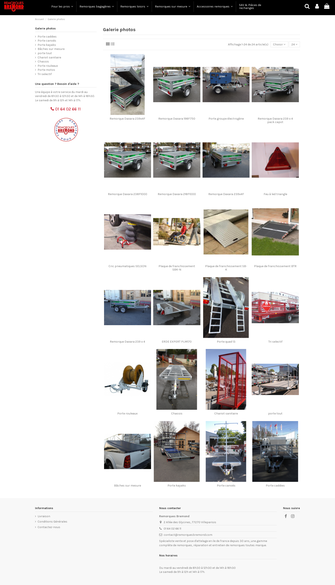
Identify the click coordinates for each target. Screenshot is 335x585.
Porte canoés (226, 485)
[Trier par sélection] (279, 44)
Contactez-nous (49, 527)
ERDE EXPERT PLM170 (177, 341)
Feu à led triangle (275, 194)
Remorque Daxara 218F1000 (177, 194)
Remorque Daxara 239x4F (127, 118)
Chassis (176, 413)
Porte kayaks (177, 485)
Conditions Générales (52, 521)
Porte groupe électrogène (226, 118)
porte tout (275, 413)
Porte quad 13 (226, 341)
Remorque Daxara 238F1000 (127, 194)
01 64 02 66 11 (66, 109)
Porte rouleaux (127, 413)
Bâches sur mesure (127, 485)
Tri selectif (275, 341)
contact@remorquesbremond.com (188, 535)
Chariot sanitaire (226, 413)
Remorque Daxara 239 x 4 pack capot (275, 120)
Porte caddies (275, 485)
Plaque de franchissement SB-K (226, 268)
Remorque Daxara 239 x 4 (127, 341)
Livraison (44, 516)
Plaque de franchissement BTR (275, 266)
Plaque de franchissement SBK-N (177, 268)
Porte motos (46, 70)
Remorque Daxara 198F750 (176, 118)
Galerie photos (45, 28)
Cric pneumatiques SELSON (127, 266)
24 (294, 44)
